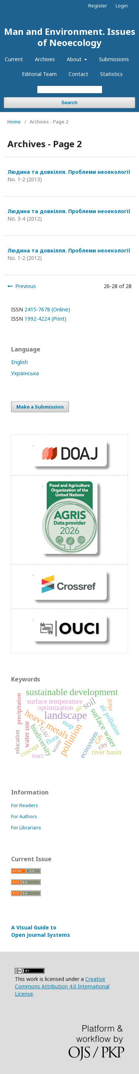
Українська (25, 373)
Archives (45, 59)
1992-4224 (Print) (45, 318)
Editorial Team (39, 73)
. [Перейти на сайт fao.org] (42, 484)
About (75, 59)
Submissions (114, 59)
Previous (25, 286)
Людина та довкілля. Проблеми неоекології (68, 171)
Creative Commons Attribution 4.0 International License (62, 986)
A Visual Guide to (40, 931)
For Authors (24, 816)
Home (14, 121)
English (19, 362)
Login (122, 5)
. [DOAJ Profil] (33, 443)
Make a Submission (40, 406)
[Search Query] (69, 89)
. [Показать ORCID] (33, 573)
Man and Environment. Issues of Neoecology (69, 37)
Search (69, 102)
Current (14, 59)
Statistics (111, 73)
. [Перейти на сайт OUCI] (33, 618)
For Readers (24, 805)
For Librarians (26, 827)
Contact (78, 73)
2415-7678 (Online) (47, 309)
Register (97, 5)
